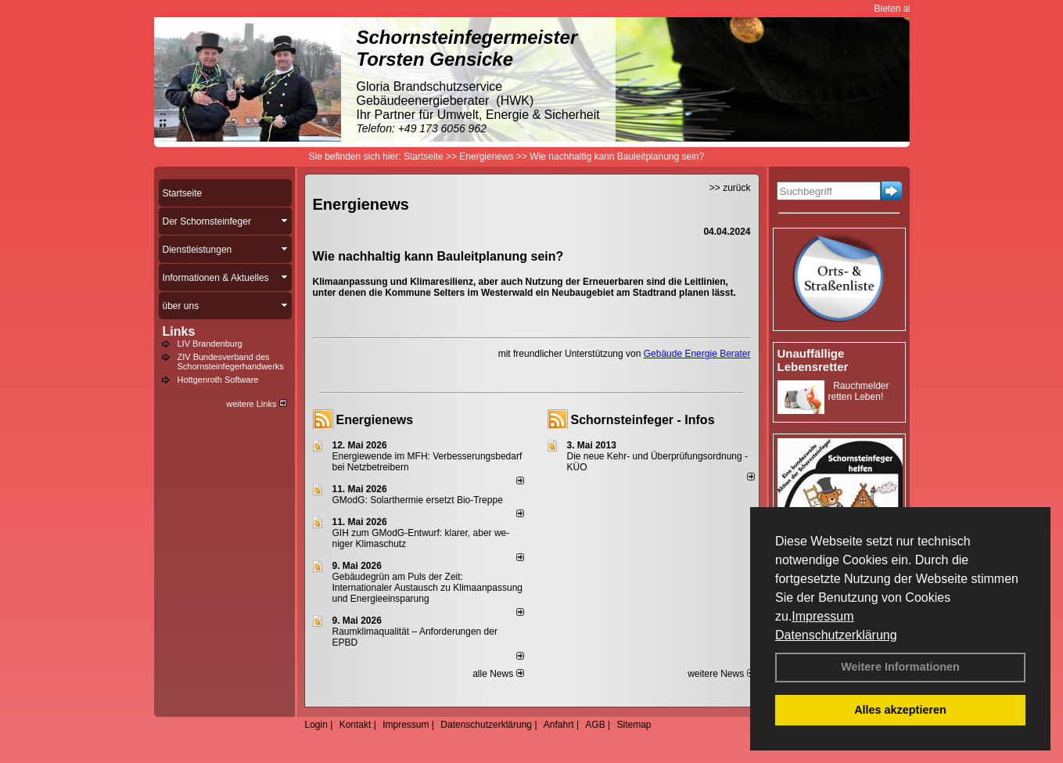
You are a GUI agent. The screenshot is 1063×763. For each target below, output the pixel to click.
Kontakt (355, 724)
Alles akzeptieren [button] (900, 710)
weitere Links (256, 403)
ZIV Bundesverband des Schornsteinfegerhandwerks (231, 361)
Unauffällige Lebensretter (813, 360)
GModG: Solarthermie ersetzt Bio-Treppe (417, 500)
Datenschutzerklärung (836, 635)
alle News (497, 673)
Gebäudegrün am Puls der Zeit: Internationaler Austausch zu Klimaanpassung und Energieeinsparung (427, 587)
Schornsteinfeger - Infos (643, 419)
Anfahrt (559, 724)
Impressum (822, 616)
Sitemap (633, 724)
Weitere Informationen (900, 666)
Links (179, 331)
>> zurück (730, 187)
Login (316, 724)
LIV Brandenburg (210, 343)
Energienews (375, 419)
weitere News (721, 673)
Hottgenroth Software (218, 379)
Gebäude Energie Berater (697, 353)
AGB (595, 724)
